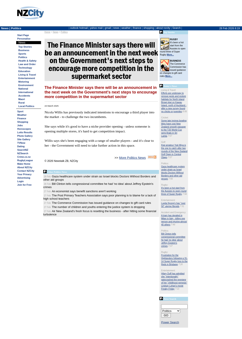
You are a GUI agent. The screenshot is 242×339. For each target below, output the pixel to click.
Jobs (20, 125)
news (116, 27)
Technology (25, 67)
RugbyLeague (25, 160)
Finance (21, 118)
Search (176, 27)
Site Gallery (23, 139)
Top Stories (25, 46)
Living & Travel (27, 74)
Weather (21, 115)
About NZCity (24, 167)
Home (47, 32)
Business (23, 50)
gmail (108, 27)
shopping (148, 27)
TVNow (21, 143)
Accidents (24, 95)
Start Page (23, 35)
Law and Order (27, 64)
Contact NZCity (25, 171)
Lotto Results (24, 132)
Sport (20, 111)
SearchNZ (22, 150)
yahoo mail (96, 27)
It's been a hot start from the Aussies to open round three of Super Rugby (174, 191)
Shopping (22, 122)
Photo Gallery (25, 136)
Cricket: (165, 117)
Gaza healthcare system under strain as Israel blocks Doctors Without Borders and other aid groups (173, 172)
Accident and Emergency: (173, 212)
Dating (21, 146)
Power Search (170, 322)
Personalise (24, 38)
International (25, 92)
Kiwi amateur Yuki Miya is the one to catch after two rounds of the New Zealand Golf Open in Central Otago (174, 151)
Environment (25, 85)
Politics (64, 32)
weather (126, 27)
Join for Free (24, 184)
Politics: (165, 163)
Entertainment (26, 78)
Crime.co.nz (24, 157)
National (23, 88)
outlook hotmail (79, 27)
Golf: (163, 142)
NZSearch (22, 153)
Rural (21, 102)
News (55, 32)
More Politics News (132, 157)
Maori (21, 99)
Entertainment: (168, 200)
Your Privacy (24, 174)
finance (137, 27)
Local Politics (26, 106)
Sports (22, 53)
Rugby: (164, 185)
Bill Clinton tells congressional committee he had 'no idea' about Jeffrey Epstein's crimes (173, 240)
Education (24, 71)
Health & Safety (27, 60)
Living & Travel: (168, 90)
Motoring (23, 81)
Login (20, 181)
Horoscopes (24, 129)
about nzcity (163, 27)
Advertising (23, 177)
